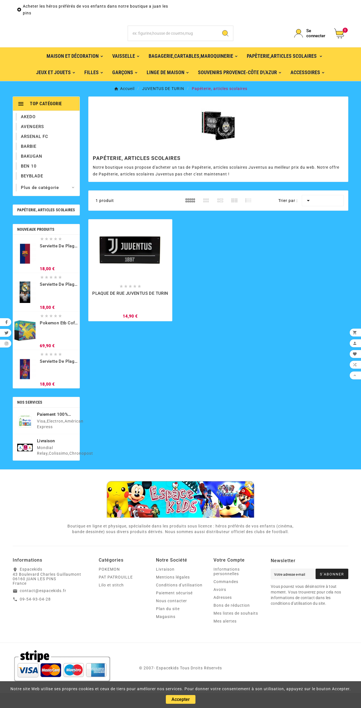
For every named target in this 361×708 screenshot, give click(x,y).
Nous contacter (171, 616)
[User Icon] (310, 41)
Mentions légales (173, 592)
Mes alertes (225, 636)
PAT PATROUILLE (116, 592)
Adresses (222, 612)
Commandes (225, 596)
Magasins (165, 631)
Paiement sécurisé (174, 608)
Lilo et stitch (111, 600)
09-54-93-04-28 (35, 614)
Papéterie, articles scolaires (46, 225)
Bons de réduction (231, 620)
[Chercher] (173, 41)
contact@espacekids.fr (43, 605)
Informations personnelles (226, 586)
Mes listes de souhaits (235, 628)
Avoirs (219, 604)
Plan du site (168, 623)
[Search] (225, 41)
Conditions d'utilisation (179, 600)
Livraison (165, 584)
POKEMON (109, 584)
